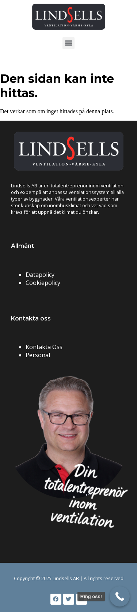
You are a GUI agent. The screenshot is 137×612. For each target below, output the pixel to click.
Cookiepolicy (43, 283)
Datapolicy (40, 275)
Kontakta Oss (44, 347)
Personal (38, 355)
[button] (68, 43)
